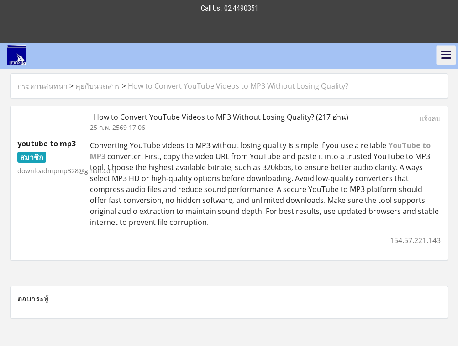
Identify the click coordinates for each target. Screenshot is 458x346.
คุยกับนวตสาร (97, 86)
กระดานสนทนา (42, 86)
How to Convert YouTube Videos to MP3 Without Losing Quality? (238, 86)
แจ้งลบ (430, 118)
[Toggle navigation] (446, 55)
